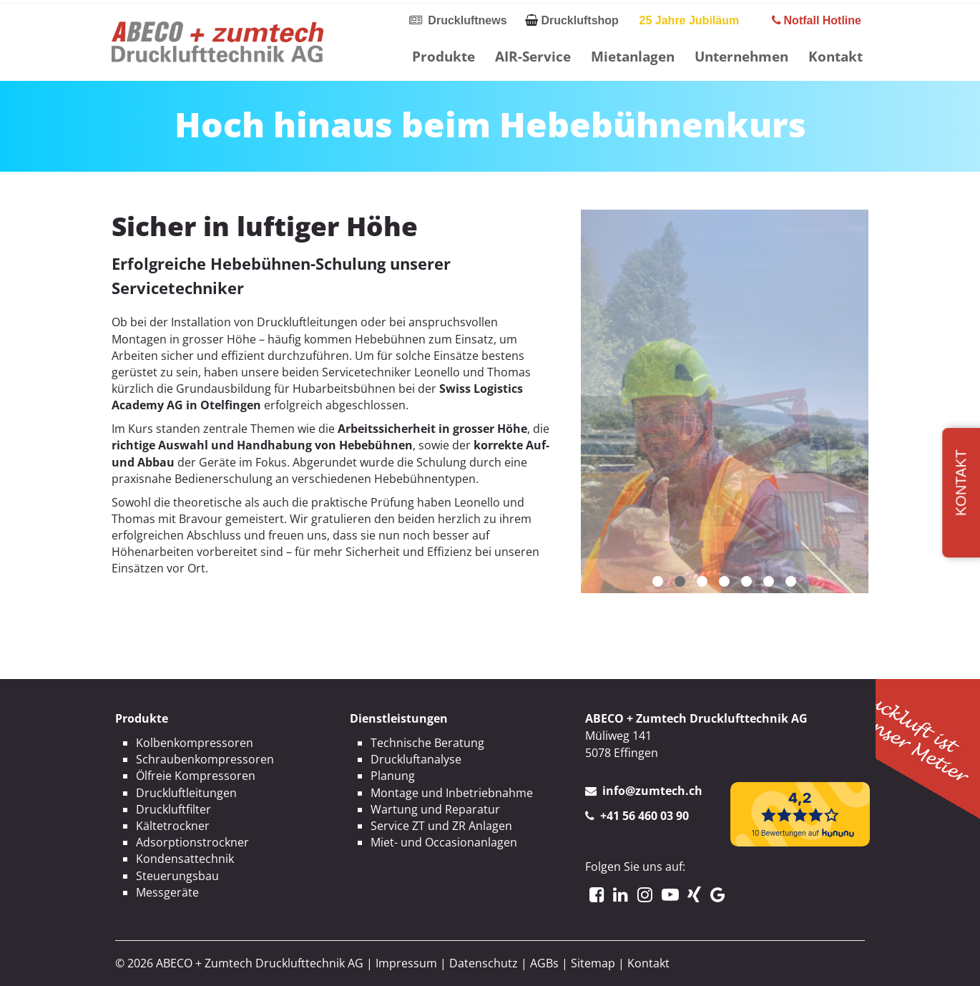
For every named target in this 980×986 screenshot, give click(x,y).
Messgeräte (167, 892)
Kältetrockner (173, 826)
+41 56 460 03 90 (644, 816)
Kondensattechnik (185, 859)
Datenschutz (483, 963)
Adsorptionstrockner (192, 842)
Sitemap (593, 963)
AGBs (544, 963)
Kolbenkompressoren (194, 743)
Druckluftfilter (173, 809)
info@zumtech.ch (652, 791)
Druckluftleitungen (186, 793)
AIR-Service (533, 56)
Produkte (443, 56)
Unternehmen (741, 56)
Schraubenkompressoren (205, 759)
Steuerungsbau (177, 876)
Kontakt (835, 56)
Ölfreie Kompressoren (195, 776)
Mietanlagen (633, 56)
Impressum (406, 963)
